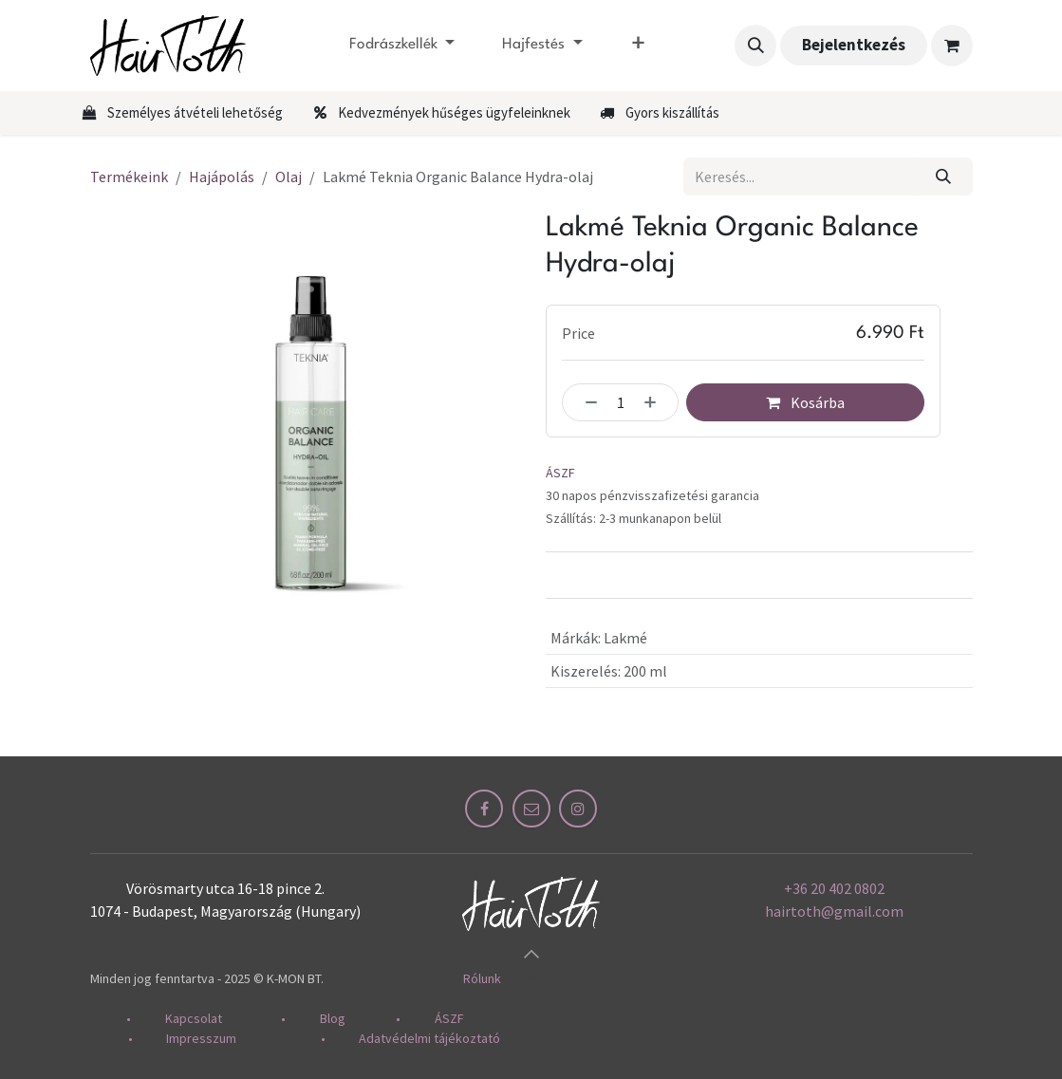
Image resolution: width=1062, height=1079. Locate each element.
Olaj (288, 176)
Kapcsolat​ (204, 1018)
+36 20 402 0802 (834, 888)
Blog (332, 1018)
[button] (755, 45)
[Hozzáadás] (656, 402)
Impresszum (201, 1038)
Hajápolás (221, 176)
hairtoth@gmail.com (834, 911)
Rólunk (482, 978)
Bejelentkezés (853, 44)
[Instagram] (578, 809)
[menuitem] (402, 45)
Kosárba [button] (805, 402)
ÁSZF (560, 473)
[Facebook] (484, 809)
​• (145, 1018)
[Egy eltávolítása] (584, 402)
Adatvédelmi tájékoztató (429, 1038)
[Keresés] (943, 176)
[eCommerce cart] (952, 45)
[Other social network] (531, 809)
